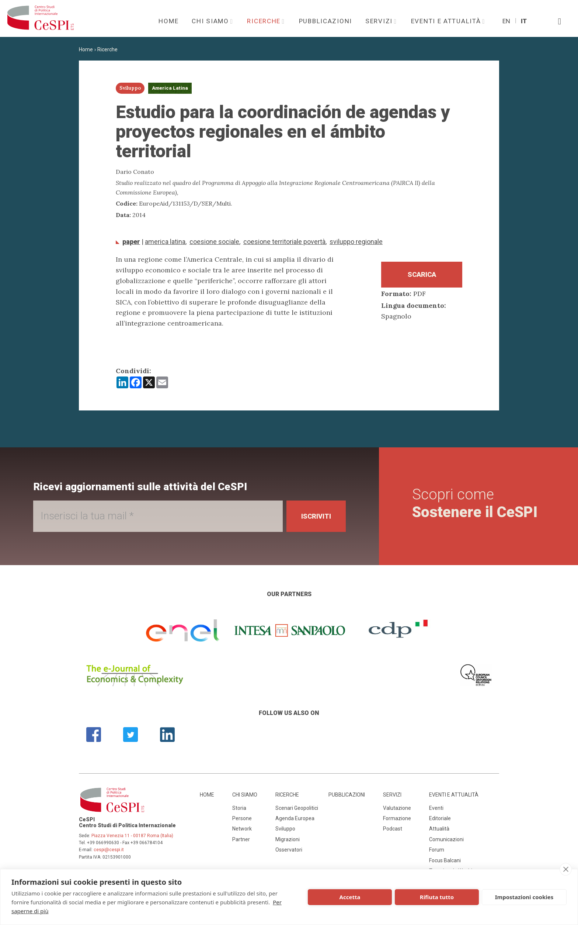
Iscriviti (316, 516)
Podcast (392, 829)
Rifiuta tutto (437, 897)
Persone (242, 818)
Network (242, 829)
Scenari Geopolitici (296, 808)
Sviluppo (285, 829)
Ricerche (264, 21)
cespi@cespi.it (109, 849)
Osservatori (288, 850)
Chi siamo (211, 21)
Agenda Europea (294, 818)
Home (168, 21)
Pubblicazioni (325, 21)
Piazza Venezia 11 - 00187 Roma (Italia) (132, 835)
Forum (436, 850)
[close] (566, 869)
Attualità (439, 829)
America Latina (165, 241)
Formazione (397, 818)
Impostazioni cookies (524, 897)
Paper (131, 241)
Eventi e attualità (447, 21)
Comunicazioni (446, 839)
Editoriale (440, 818)
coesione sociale (214, 241)
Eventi (436, 808)
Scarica (422, 274)
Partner (241, 839)
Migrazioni (287, 839)
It (524, 21)
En (506, 21)
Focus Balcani (445, 860)
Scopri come (474, 503)
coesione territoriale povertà (284, 241)
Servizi (380, 21)
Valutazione (397, 808)
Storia (239, 808)
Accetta (350, 897)
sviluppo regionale (356, 241)
